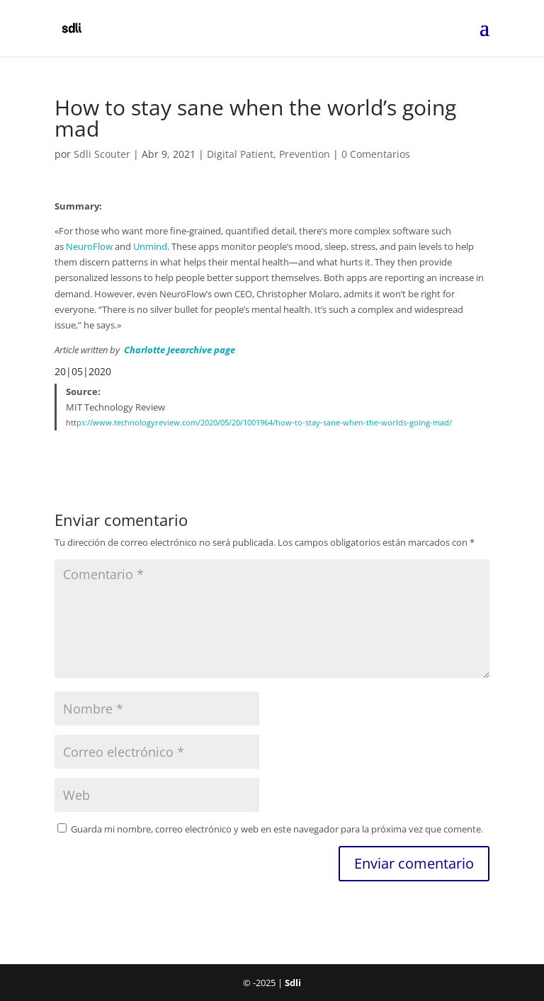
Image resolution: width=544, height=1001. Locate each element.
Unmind (150, 246)
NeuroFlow (89, 246)
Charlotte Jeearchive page (179, 349)
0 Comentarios (375, 154)
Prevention (304, 154)
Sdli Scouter (102, 154)
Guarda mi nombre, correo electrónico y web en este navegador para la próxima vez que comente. (277, 829)
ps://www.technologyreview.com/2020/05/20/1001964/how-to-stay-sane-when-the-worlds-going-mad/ (264, 423)
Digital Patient (240, 154)
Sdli (293, 982)
